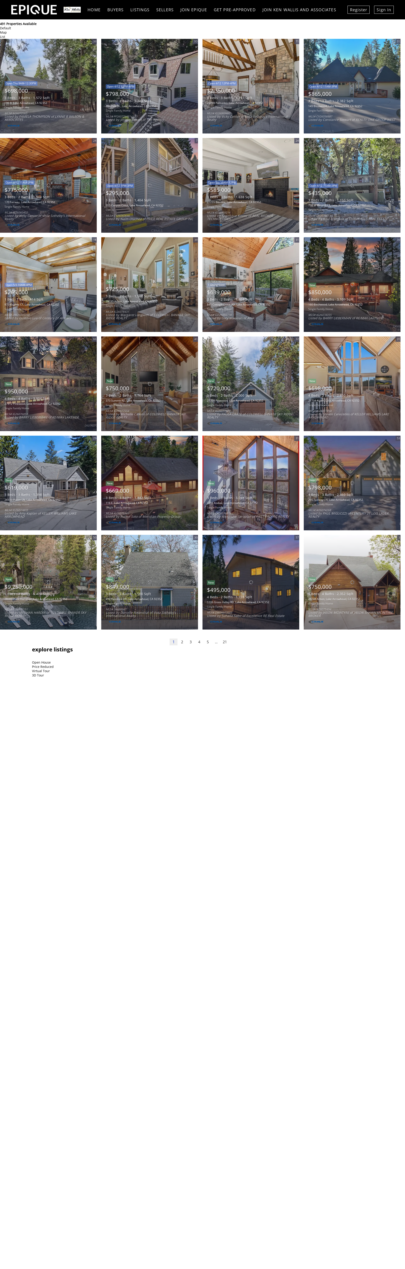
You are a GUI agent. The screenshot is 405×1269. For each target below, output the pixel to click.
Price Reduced (43, 666)
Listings (140, 9)
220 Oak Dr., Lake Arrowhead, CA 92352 (131, 106)
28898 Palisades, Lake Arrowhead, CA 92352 (235, 103)
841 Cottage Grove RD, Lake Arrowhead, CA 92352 (238, 304)
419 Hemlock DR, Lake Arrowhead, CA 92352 (134, 599)
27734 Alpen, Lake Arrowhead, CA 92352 (333, 400)
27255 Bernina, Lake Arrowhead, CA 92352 (234, 202)
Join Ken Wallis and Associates (299, 9)
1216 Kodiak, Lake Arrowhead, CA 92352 (232, 503)
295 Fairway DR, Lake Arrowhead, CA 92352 (335, 500)
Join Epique (193, 9)
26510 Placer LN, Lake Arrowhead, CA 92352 (32, 500)
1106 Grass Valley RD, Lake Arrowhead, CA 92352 (238, 602)
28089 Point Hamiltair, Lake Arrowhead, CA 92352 (36, 599)
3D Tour (38, 675)
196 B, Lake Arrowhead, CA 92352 (26, 103)
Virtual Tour (41, 671)
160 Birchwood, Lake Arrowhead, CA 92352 (335, 304)
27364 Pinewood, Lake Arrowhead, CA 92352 (235, 400)
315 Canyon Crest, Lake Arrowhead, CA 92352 (134, 205)
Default (5, 28)
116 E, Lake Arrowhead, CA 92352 (127, 503)
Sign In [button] (384, 9)
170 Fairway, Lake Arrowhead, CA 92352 (30, 202)
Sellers (165, 9)
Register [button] (358, 9)
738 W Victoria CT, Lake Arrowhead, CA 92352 (337, 205)
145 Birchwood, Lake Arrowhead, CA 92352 (335, 106)
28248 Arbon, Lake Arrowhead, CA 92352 (334, 599)
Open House (41, 662)
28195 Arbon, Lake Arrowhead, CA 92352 (131, 301)
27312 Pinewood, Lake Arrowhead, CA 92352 (33, 404)
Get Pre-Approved (235, 9)
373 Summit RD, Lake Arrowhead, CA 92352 (133, 400)
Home (93, 9)
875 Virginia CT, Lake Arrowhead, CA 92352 (32, 304)
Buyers (115, 9)
